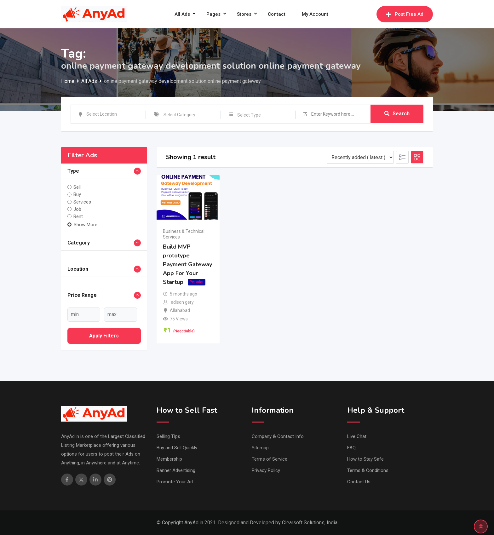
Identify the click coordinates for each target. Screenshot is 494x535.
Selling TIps (168, 436)
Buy (77, 194)
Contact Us (358, 482)
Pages (213, 14)
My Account (315, 14)
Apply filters (104, 336)
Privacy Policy (266, 470)
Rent (78, 216)
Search (397, 114)
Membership (169, 459)
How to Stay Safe (365, 459)
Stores (244, 14)
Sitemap (260, 448)
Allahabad (180, 310)
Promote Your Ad (175, 482)
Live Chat (356, 436)
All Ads (182, 14)
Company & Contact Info (278, 436)
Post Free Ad (404, 14)
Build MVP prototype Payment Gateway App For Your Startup (187, 264)
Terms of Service (269, 459)
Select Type (249, 115)
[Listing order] (360, 157)
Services (82, 202)
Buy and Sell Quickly (177, 448)
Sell (77, 187)
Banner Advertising (176, 470)
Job (77, 209)
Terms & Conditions (367, 470)
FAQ (351, 448)
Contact (276, 14)
